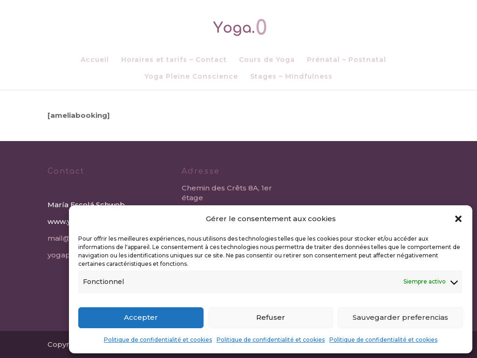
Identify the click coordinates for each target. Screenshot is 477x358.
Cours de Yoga (267, 60)
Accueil (95, 60)
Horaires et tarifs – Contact (174, 60)
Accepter (141, 317)
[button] (458, 218)
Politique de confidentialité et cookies (158, 339)
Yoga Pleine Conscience (191, 77)
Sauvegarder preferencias (400, 317)
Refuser (270, 317)
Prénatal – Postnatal (346, 60)
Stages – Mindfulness (291, 77)
